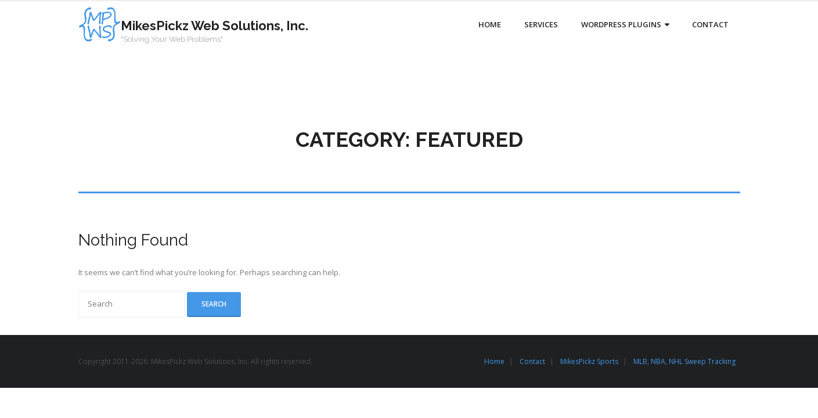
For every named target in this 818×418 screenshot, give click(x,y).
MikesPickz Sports (589, 361)
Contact (532, 361)
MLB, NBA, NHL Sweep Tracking (684, 361)
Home (494, 361)
